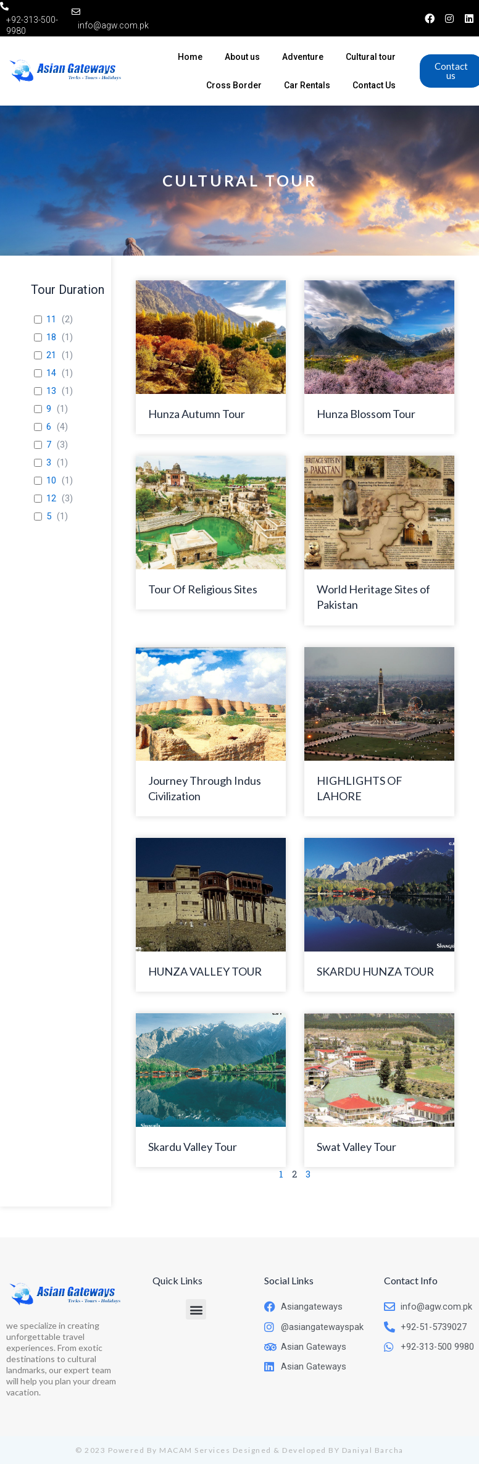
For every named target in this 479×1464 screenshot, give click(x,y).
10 (51, 480)
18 (51, 337)
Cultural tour (371, 57)
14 (51, 373)
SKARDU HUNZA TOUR (375, 971)
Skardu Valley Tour (192, 1146)
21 (51, 355)
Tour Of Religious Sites (202, 589)
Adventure (302, 57)
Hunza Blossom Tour (366, 413)
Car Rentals (307, 85)
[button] (196, 1309)
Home (190, 57)
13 (51, 390)
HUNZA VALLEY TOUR (205, 971)
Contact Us (374, 85)
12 (51, 498)
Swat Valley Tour (356, 1146)
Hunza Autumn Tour (196, 413)
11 (51, 319)
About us (242, 57)
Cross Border (234, 85)
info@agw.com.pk (113, 25)
